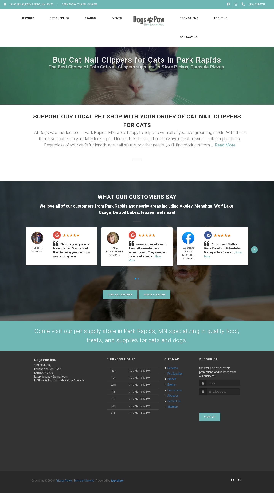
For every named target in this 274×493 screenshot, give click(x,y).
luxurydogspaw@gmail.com (51, 376)
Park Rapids (116, 206)
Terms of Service (84, 480)
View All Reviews (120, 294)
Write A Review (155, 294)
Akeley (186, 206)
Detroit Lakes (126, 212)
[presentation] (219, 402)
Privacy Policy (64, 480)
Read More (225, 145)
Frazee (147, 212)
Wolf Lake (223, 206)
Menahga (203, 206)
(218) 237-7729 (43, 372)
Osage (105, 212)
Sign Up (209, 416)
